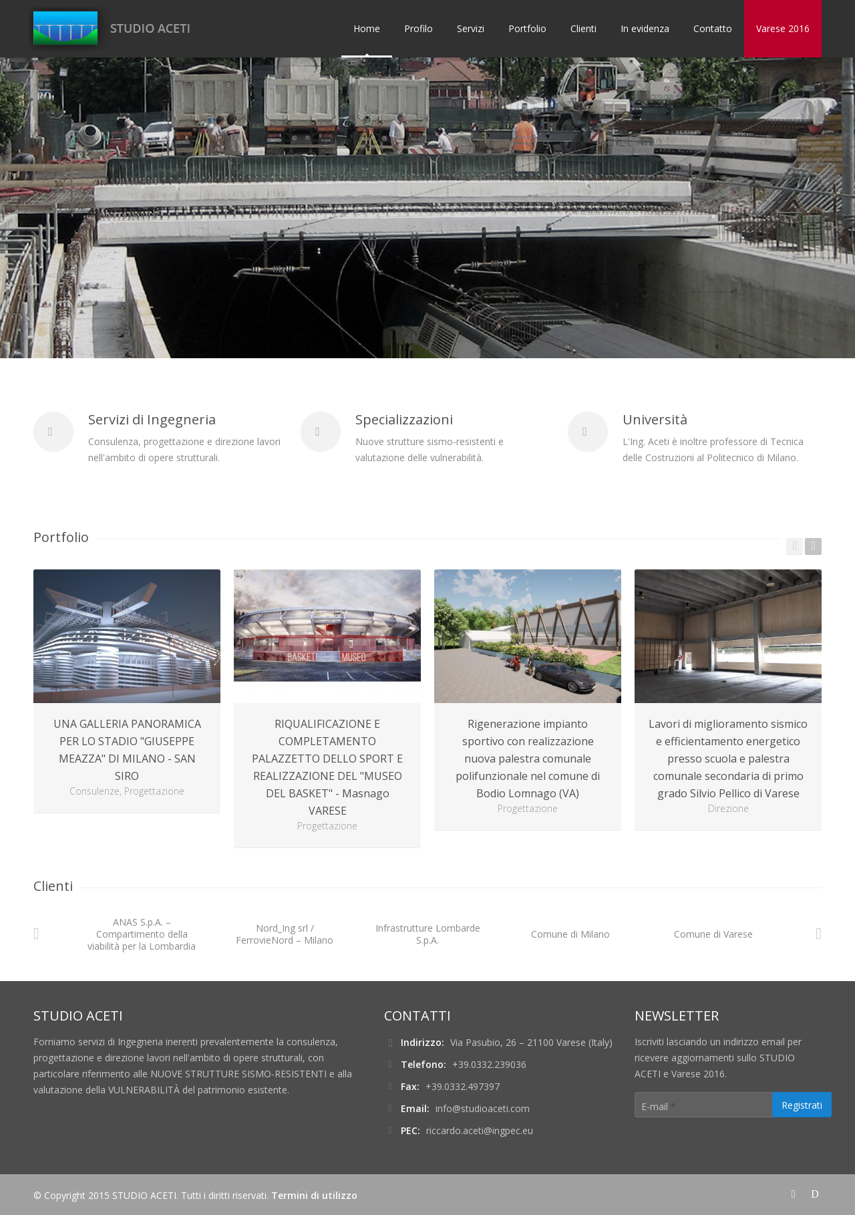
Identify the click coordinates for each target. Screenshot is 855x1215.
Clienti (583, 28)
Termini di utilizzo (314, 1195)
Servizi (470, 28)
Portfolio (527, 28)
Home (366, 28)
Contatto (712, 28)
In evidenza (645, 28)
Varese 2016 (783, 28)
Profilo (418, 28)
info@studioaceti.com (483, 1108)
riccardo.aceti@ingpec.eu (479, 1130)
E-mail (658, 1106)
